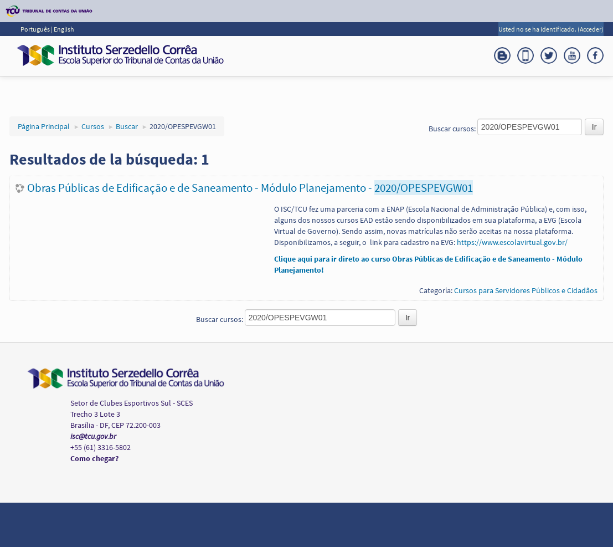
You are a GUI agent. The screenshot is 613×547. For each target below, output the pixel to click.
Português (35, 29)
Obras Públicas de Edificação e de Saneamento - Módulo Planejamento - (250, 187)
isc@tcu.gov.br (93, 436)
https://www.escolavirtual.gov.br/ (512, 242)
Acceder (590, 29)
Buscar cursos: (453, 129)
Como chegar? (94, 458)
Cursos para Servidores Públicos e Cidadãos (525, 290)
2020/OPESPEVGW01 (183, 126)
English (64, 29)
